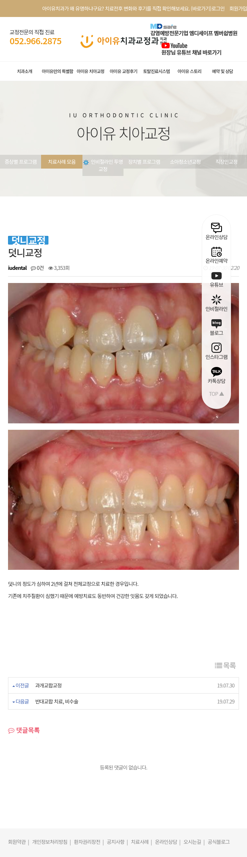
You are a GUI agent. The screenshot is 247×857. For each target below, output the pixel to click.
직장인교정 (227, 161)
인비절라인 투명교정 (103, 165)
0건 (37, 267)
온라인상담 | (167, 755)
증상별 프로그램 (20, 161)
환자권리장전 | (89, 755)
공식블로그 (219, 755)
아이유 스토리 (189, 71)
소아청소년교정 (185, 161)
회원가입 (238, 8)
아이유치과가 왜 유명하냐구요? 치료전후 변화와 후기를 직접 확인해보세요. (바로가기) (126, 8)
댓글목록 (24, 643)
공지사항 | (117, 755)
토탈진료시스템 (156, 71)
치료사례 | (141, 755)
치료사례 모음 (62, 161)
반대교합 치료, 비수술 (56, 615)
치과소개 (24, 71)
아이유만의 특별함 (57, 71)
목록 (225, 579)
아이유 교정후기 (123, 71)
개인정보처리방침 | (51, 755)
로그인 (218, 8)
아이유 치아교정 (90, 71)
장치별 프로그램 (144, 161)
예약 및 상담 (222, 71)
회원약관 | (18, 755)
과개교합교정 (48, 599)
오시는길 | (193, 755)
